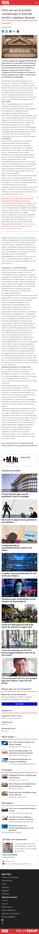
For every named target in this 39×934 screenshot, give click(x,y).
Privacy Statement (8, 910)
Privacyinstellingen (8, 917)
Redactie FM (6, 27)
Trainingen (5, 887)
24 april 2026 (6, 516)
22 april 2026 (6, 542)
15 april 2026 (6, 647)
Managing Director (8, 728)
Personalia (6, 770)
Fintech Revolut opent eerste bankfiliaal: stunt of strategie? (15, 495)
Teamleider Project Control (12, 716)
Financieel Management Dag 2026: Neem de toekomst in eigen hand (18, 626)
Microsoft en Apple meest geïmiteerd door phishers (19, 521)
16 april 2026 (6, 595)
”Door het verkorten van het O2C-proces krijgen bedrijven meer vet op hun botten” (18, 652)
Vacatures (6, 710)
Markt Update (8, 736)
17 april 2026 (6, 570)
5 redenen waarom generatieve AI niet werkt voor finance (19, 574)
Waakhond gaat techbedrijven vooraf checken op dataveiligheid (19, 600)
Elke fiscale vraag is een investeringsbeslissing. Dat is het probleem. (21, 828)
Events (4, 884)
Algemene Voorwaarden (10, 914)
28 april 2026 (6, 490)
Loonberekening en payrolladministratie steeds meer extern (17, 547)
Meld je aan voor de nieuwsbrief (16, 689)
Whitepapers (7, 803)
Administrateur (7, 722)
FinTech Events (15, 226)
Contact (4, 900)
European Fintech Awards (13, 229)
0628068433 (9, 861)
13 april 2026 (6, 675)
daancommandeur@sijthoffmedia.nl (18, 864)
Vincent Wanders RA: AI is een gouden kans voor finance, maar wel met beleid (19, 680)
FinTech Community (28, 224)
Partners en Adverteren (10, 877)
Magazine (5, 891)
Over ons (5, 904)
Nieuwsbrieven (7, 881)
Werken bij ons (7, 907)
